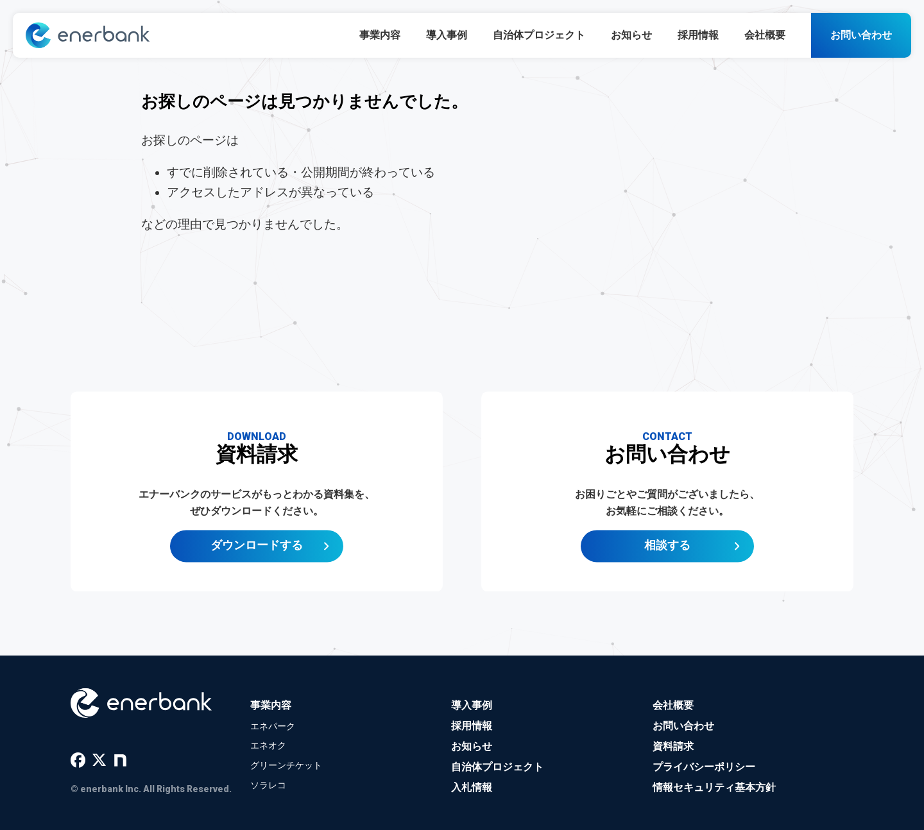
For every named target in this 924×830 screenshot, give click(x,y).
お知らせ (631, 35)
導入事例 (446, 35)
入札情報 (471, 787)
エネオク (268, 745)
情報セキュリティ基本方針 (714, 787)
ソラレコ (268, 785)
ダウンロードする (256, 550)
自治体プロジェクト (539, 35)
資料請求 (673, 746)
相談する (667, 550)
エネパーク (272, 726)
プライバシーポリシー (704, 766)
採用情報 (698, 35)
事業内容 (379, 35)
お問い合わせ (861, 35)
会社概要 (764, 35)
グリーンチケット (286, 765)
